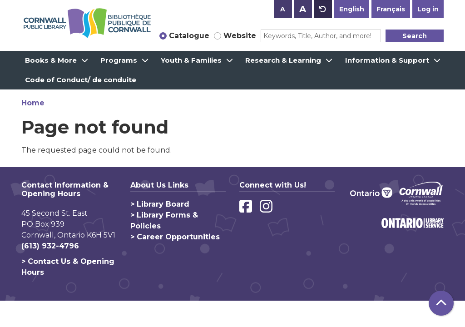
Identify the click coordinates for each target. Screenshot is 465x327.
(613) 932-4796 (50, 246)
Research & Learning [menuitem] (283, 60)
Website (239, 35)
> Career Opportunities (175, 237)
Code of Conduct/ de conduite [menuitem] (80, 79)
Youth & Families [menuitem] (191, 60)
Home (33, 103)
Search (414, 36)
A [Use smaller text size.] (282, 9)
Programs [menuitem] (118, 60)
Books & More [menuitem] (51, 60)
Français (390, 9)
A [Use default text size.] (323, 9)
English (351, 9)
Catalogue (189, 35)
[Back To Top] (441, 303)
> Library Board (159, 204)
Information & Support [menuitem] (387, 60)
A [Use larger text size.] (302, 9)
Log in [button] (428, 9)
